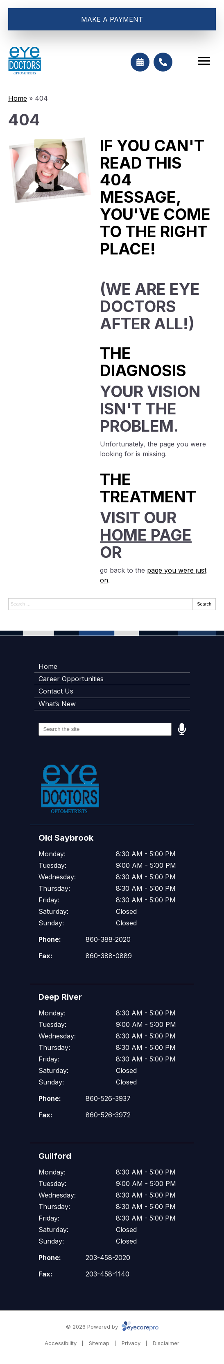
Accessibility (61, 1343)
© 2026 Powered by (112, 1326)
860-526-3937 (108, 1098)
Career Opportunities (71, 679)
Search (204, 603)
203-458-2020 (108, 1257)
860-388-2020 (108, 939)
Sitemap (99, 1343)
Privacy (131, 1343)
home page (146, 534)
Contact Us (55, 691)
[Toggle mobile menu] (204, 61)
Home (17, 98)
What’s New (57, 704)
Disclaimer (166, 1343)
